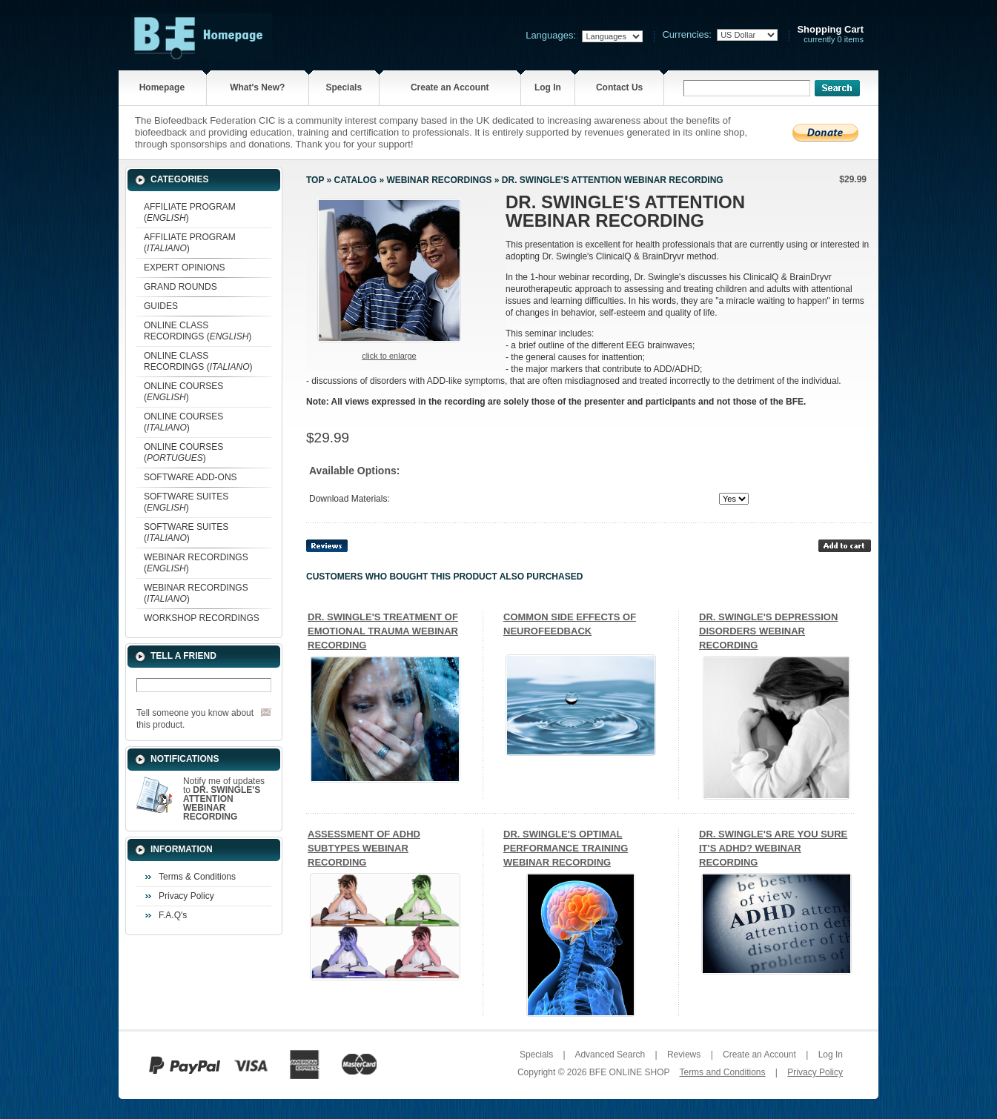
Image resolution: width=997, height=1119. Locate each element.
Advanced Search (609, 1054)
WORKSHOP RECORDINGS (201, 618)
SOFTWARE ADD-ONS (190, 477)
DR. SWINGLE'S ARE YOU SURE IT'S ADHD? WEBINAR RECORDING (773, 848)
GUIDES (161, 306)
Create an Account (450, 87)
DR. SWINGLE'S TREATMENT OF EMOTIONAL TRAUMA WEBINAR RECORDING (383, 631)
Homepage (162, 87)
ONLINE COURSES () (183, 391)
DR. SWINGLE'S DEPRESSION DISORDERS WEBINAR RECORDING (768, 631)
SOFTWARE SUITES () (186, 502)
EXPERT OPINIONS (184, 267)
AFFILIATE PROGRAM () (190, 212)
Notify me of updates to (224, 799)
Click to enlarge (389, 355)
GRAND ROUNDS (180, 287)
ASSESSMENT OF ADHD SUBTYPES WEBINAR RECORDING (364, 848)
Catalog (355, 180)
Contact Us (619, 87)
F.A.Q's (173, 915)
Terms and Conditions (722, 1072)
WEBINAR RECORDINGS (438, 180)
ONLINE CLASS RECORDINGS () (197, 331)
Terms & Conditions (197, 876)
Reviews (683, 1054)
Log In (547, 87)
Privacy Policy (186, 896)
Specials (343, 87)
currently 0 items (830, 34)
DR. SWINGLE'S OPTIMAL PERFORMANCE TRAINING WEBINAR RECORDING (565, 848)
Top (315, 180)
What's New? (257, 87)
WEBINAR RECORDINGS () (196, 563)
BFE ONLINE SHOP (629, 1072)
